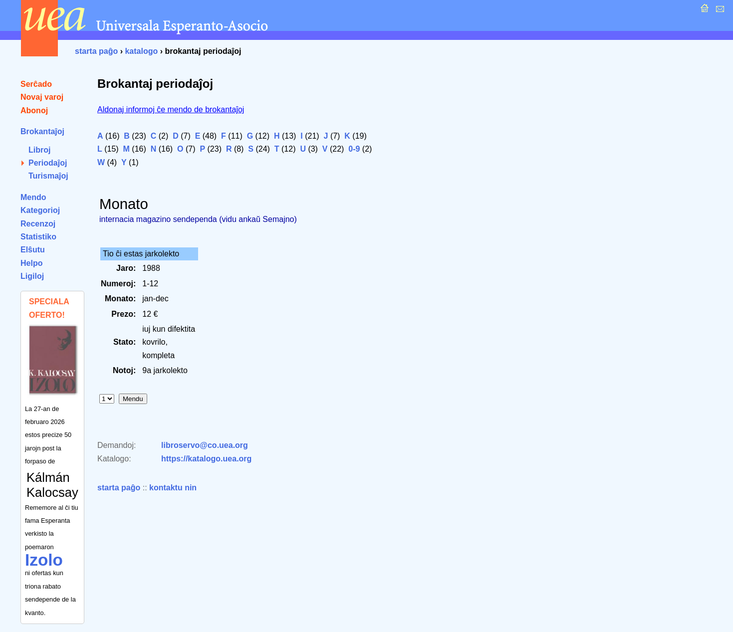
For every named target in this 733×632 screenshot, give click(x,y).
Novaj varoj (41, 97)
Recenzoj (37, 223)
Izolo (44, 560)
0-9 (354, 149)
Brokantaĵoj (42, 131)
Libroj (39, 150)
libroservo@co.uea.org (204, 445)
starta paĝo (96, 51)
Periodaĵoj (47, 163)
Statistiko (38, 236)
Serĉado (36, 84)
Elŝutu (32, 249)
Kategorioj (40, 210)
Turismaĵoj (48, 176)
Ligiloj (32, 276)
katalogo (141, 51)
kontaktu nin (173, 487)
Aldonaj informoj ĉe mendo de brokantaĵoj (170, 109)
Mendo (33, 197)
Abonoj (34, 110)
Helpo (31, 263)
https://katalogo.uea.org (206, 458)
